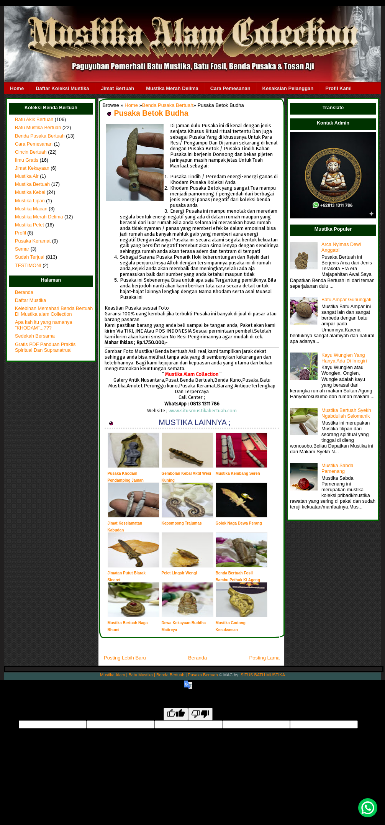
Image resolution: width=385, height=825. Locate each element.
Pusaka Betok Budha (151, 113)
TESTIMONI (28, 265)
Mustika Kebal (30, 192)
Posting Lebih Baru (125, 658)
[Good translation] (176, 714)
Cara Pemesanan (230, 88)
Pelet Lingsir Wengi (179, 573)
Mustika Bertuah (32, 184)
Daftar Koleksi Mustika (62, 88)
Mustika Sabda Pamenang (337, 468)
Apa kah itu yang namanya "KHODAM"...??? (43, 325)
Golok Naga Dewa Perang (239, 523)
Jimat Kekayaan (32, 168)
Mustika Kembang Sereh (238, 473)
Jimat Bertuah (117, 88)
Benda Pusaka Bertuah (40, 136)
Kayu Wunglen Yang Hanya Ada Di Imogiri (344, 358)
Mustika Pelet (29, 225)
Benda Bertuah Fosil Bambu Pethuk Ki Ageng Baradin (238, 580)
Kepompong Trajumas (182, 523)
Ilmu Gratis (26, 160)
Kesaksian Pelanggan (288, 88)
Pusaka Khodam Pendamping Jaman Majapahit (126, 480)
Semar (22, 249)
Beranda (24, 292)
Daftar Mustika (30, 300)
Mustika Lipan (30, 200)
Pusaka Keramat (33, 241)
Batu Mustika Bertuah (38, 127)
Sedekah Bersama (35, 336)
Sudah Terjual (29, 257)
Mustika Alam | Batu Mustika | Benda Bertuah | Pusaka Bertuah (159, 674)
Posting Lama (264, 658)
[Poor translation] (200, 714)
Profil (20, 233)
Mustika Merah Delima (172, 88)
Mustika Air (27, 176)
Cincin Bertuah (31, 152)
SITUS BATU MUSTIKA (263, 674)
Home (17, 88)
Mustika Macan (31, 209)
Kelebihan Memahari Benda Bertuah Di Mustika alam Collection (54, 311)
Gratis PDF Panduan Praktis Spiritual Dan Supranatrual (45, 347)
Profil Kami (338, 88)
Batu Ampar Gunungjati (346, 299)
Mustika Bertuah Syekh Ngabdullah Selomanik (346, 413)
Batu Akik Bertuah (34, 119)
